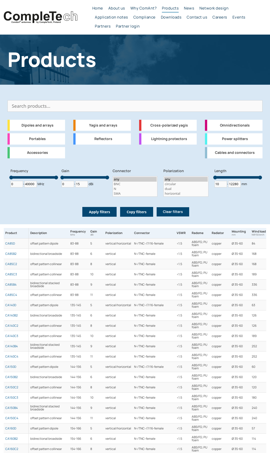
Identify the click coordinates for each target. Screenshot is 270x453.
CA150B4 (11, 408)
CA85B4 (11, 285)
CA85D (10, 244)
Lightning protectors (169, 139)
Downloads (171, 17)
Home (97, 8)
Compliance (144, 17)
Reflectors (103, 139)
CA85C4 (11, 295)
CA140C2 (11, 326)
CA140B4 (11, 346)
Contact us (197, 17)
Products (170, 8)
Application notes (111, 17)
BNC (135, 184)
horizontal (186, 193)
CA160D (10, 428)
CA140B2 (11, 315)
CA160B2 (11, 439)
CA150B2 (11, 377)
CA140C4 (11, 357)
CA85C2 (11, 264)
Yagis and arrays (103, 125)
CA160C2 (11, 449)
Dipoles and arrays (38, 125)
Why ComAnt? (143, 8)
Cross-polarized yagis (169, 125)
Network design (213, 8)
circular (186, 184)
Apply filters (99, 211)
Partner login (128, 26)
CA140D (10, 305)
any (135, 179)
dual (186, 188)
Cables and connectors (235, 152)
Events (238, 17)
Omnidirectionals (235, 125)
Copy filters (136, 211)
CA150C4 (11, 418)
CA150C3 (11, 398)
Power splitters (235, 139)
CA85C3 (11, 274)
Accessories (37, 152)
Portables (37, 139)
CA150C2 (11, 387)
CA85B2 (11, 254)
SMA (135, 193)
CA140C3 (11, 336)
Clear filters (173, 211)
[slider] (11, 177)
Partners (103, 26)
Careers (219, 17)
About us (116, 8)
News (189, 8)
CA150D (10, 367)
